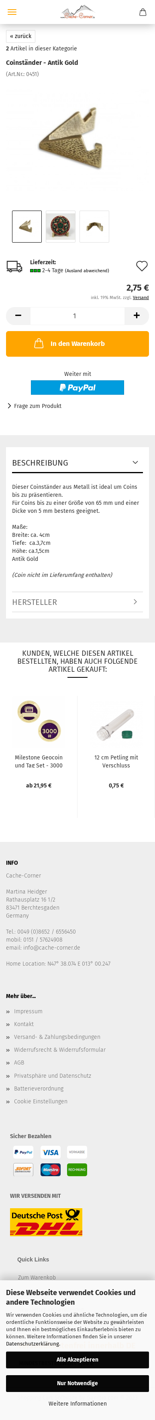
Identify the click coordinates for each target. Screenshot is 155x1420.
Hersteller (34, 602)
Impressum (28, 1011)
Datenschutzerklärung (32, 1344)
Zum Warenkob (37, 1277)
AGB (19, 1062)
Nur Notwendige (77, 1383)
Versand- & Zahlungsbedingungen (57, 1037)
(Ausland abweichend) (87, 270)
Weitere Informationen (78, 1403)
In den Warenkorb (69, 343)
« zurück (20, 36)
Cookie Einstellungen (40, 1101)
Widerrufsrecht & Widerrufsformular (60, 1049)
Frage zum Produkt (37, 406)
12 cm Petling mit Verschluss (116, 761)
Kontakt (24, 1024)
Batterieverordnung (38, 1088)
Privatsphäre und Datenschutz (52, 1076)
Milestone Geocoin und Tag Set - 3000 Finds (39, 761)
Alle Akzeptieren (77, 1359)
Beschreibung (40, 463)
